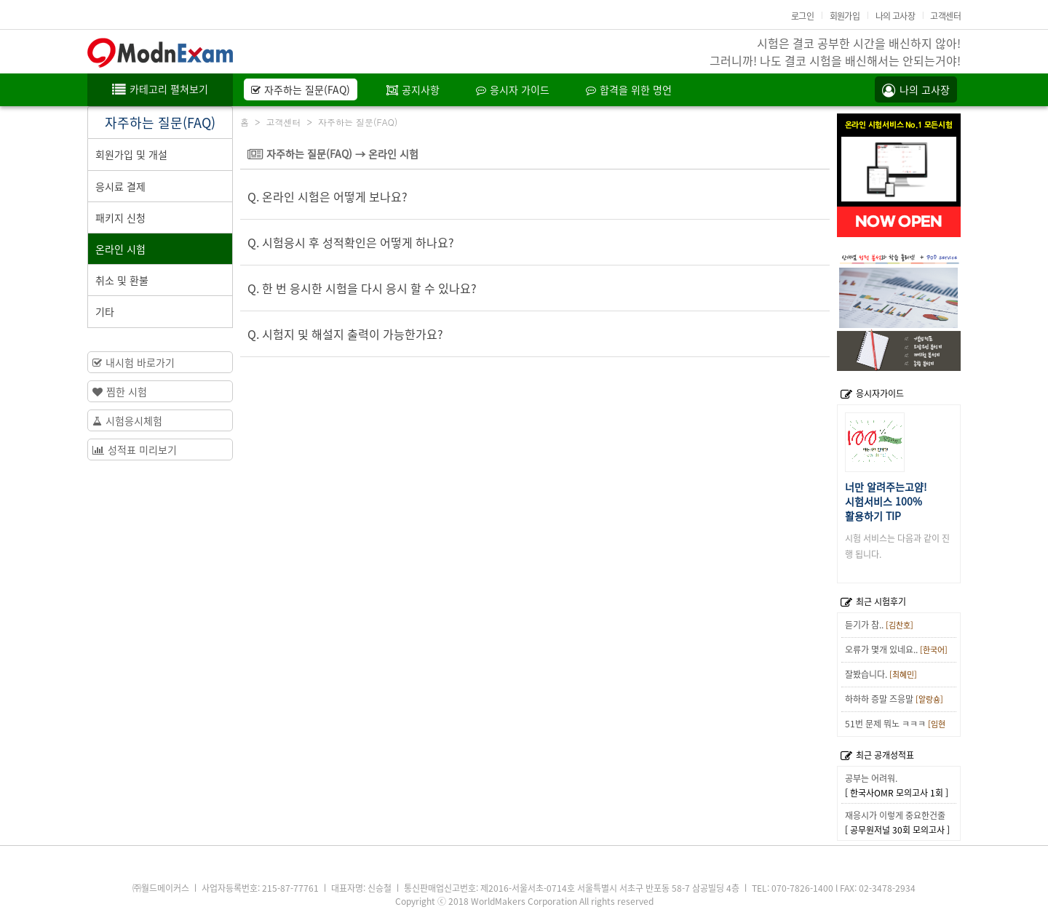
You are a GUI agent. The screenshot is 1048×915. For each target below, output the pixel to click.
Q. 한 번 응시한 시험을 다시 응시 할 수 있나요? (362, 288)
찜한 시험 (119, 391)
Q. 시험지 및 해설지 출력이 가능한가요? (345, 334)
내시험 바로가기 (133, 362)
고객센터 (945, 16)
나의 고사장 (895, 16)
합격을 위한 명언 (629, 89)
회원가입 (845, 16)
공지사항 (413, 89)
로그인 (802, 16)
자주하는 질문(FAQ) (300, 89)
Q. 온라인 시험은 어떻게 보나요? (327, 196)
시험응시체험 (127, 420)
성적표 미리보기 (134, 449)
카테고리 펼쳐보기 (160, 88)
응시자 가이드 (512, 89)
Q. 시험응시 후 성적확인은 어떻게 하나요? (350, 242)
